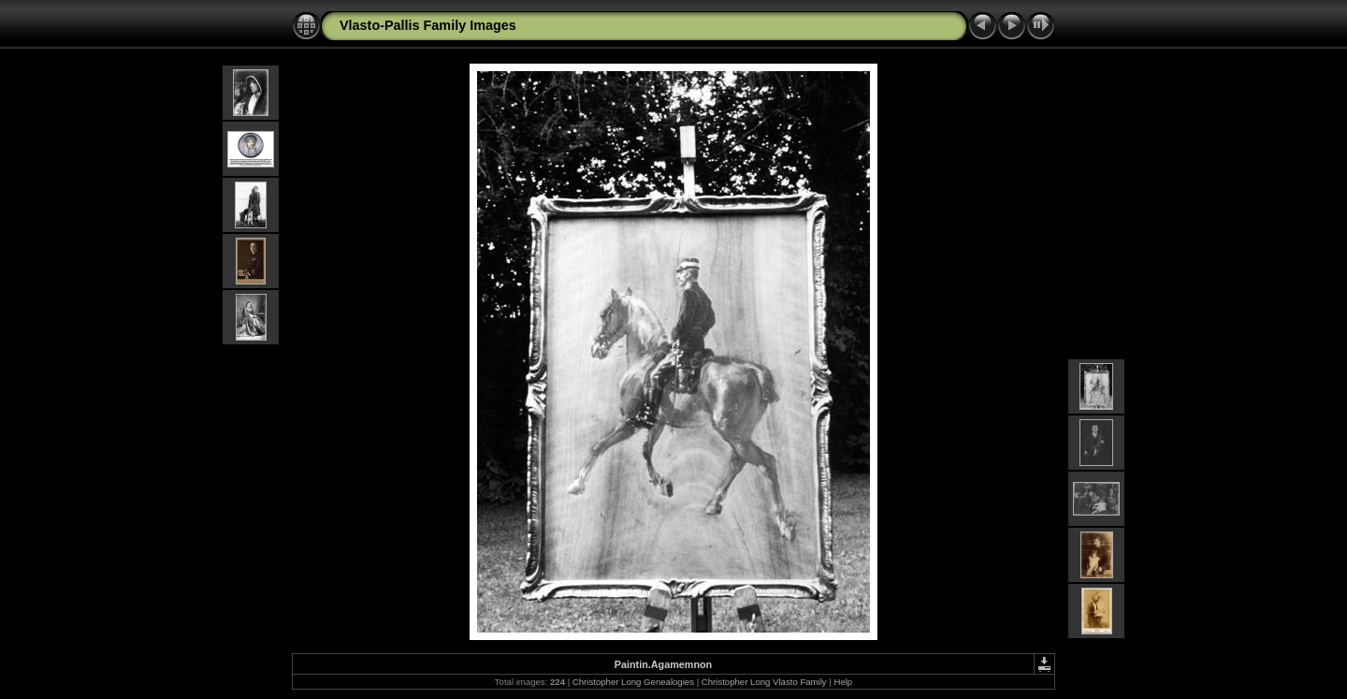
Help (842, 682)
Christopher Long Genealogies (633, 682)
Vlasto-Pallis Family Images (428, 25)
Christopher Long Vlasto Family (764, 682)
